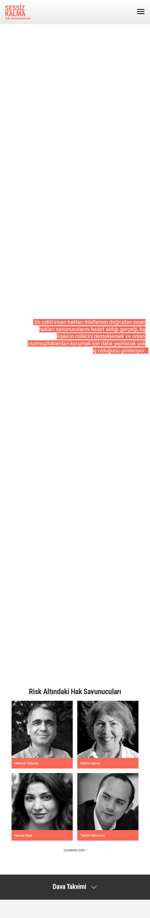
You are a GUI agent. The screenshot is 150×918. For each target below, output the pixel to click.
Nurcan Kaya (24, 835)
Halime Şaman (90, 763)
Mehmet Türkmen (27, 763)
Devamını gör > (75, 850)
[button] (75, 887)
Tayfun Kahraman (92, 835)
